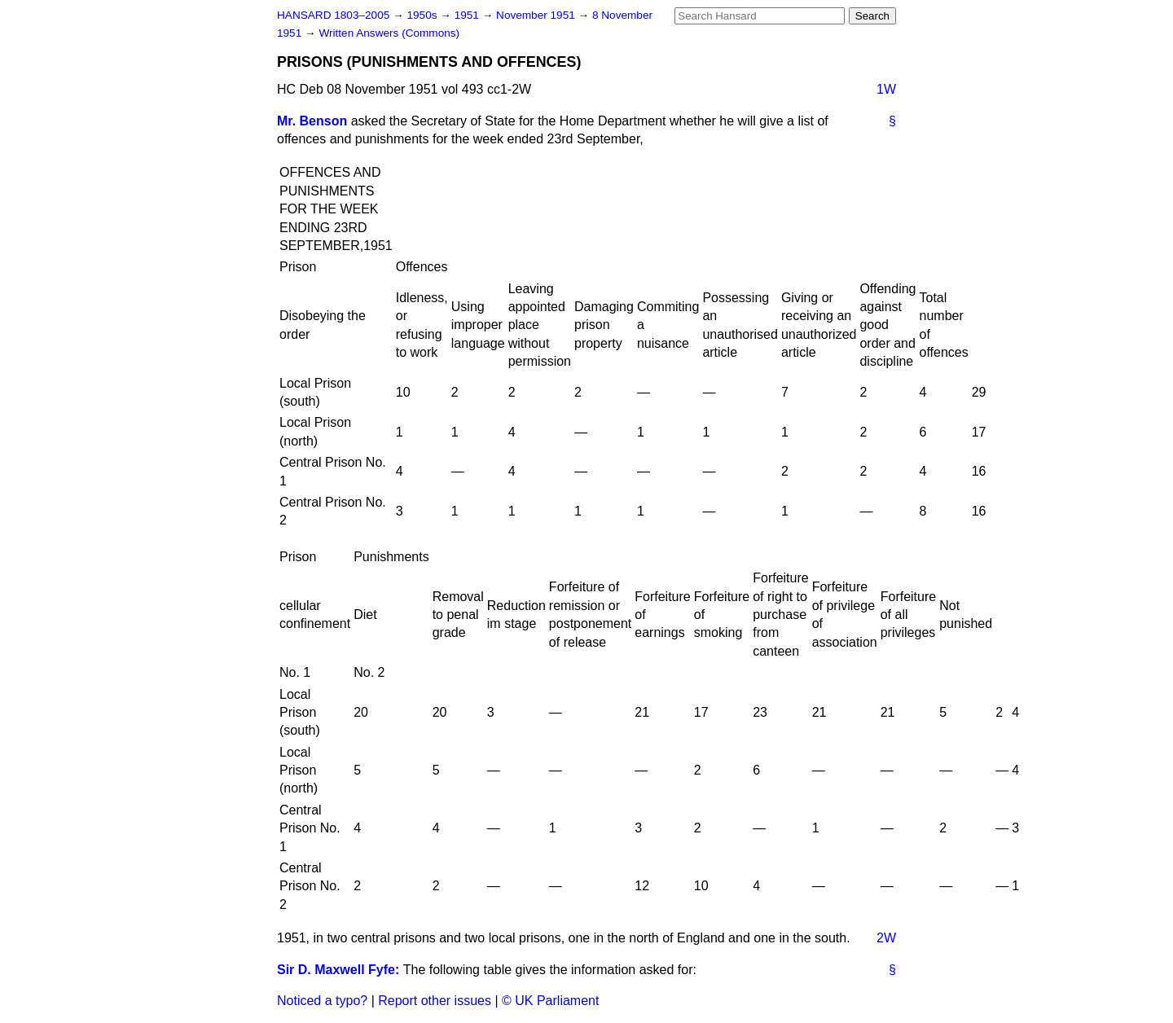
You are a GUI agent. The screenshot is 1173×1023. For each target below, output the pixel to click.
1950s (423, 15)
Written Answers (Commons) (389, 33)
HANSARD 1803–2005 (333, 15)
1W (886, 89)
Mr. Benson (312, 121)
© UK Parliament (550, 1001)
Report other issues (434, 1001)
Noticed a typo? (322, 1001)
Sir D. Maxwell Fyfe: (338, 970)
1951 (468, 15)
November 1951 (537, 15)
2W (886, 938)
